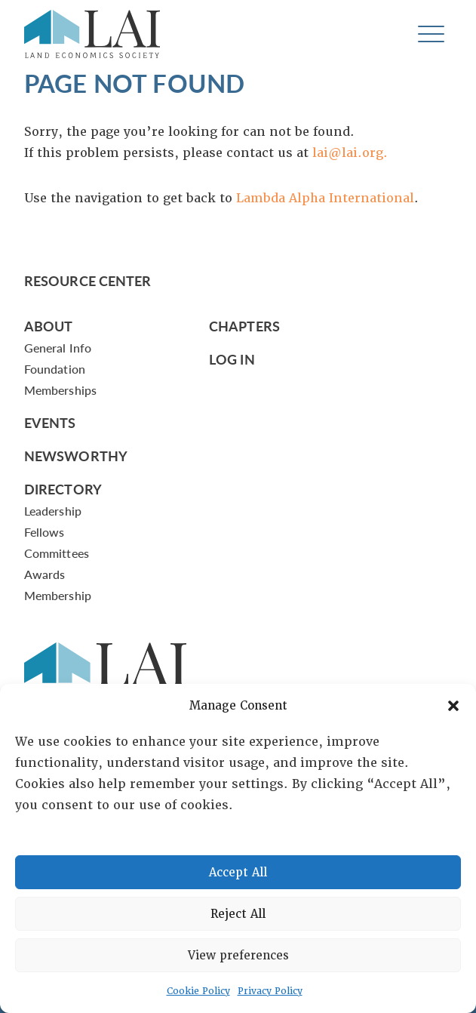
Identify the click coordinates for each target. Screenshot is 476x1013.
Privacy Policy (270, 991)
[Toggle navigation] (431, 34)
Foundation (54, 368)
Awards (44, 574)
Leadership (52, 510)
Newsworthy (75, 455)
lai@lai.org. (350, 153)
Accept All (238, 872)
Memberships (60, 390)
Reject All (238, 914)
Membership (57, 595)
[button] (453, 705)
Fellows (44, 531)
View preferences (238, 955)
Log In (232, 358)
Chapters (244, 325)
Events (50, 422)
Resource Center (87, 280)
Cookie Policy (198, 991)
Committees (56, 553)
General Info (57, 347)
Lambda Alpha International (325, 198)
